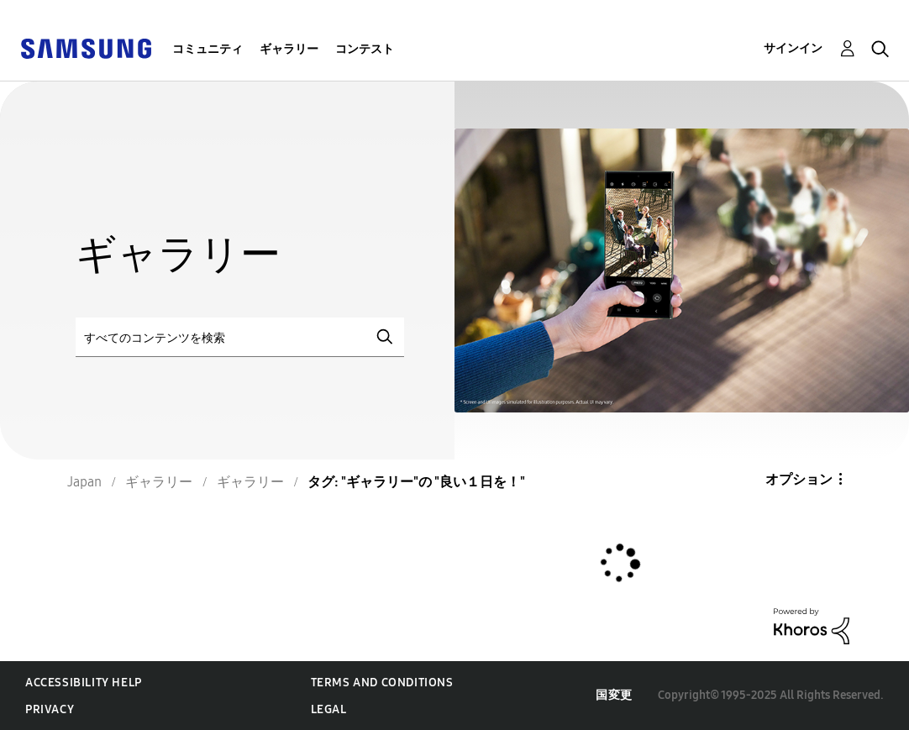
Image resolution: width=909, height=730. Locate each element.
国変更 (614, 695)
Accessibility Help (83, 682)
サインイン (793, 48)
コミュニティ (207, 49)
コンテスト (364, 49)
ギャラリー (289, 49)
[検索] (240, 337)
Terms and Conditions (382, 682)
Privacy (49, 709)
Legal (329, 709)
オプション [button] (799, 479)
